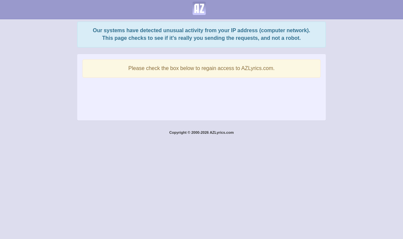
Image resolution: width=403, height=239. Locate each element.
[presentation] (201, 97)
